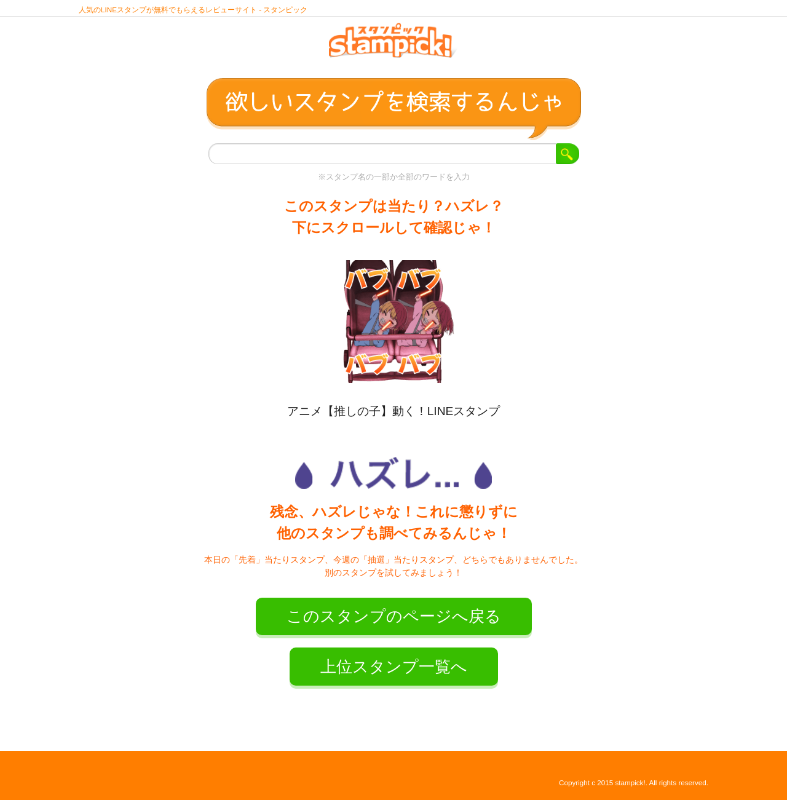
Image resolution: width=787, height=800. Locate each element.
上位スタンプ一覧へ (393, 666)
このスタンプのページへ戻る (394, 616)
